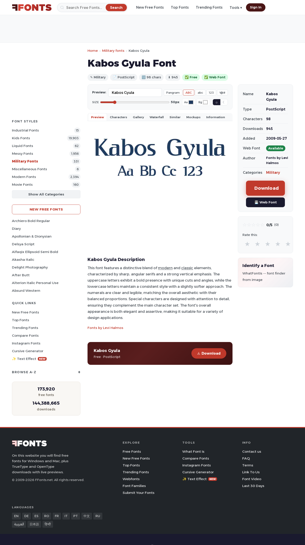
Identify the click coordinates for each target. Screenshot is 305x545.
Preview (97, 117)
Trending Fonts (209, 7)
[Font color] (191, 102)
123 (211, 92)
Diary (16, 228)
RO (46, 516)
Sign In (255, 7)
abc (200, 92)
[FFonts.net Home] (32, 7)
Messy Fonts (22, 153)
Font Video (251, 479)
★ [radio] (247, 244)
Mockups (193, 117)
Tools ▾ (236, 8)
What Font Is (193, 451)
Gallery (138, 117)
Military (273, 172)
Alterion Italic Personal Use (35, 283)
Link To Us (251, 472)
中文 (87, 516)
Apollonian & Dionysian (31, 236)
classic (187, 268)
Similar (175, 117)
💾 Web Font (265, 202)
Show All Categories (46, 194)
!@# (222, 92)
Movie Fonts (22, 184)
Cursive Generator (27, 351)
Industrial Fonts (25, 130)
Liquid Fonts (22, 146)
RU (97, 516)
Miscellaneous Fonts (29, 169)
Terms (247, 465)
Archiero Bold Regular (31, 221)
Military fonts (113, 50)
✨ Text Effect (29, 359)
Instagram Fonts (26, 343)
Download (209, 353)
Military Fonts (25, 161)
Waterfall (157, 117)
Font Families (134, 486)
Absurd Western (26, 290)
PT (75, 516)
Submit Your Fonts (138, 493)
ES (36, 516)
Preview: (99, 92)
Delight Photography (30, 267)
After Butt (21, 275)
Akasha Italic (23, 259)
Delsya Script (23, 244)
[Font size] (135, 102)
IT (66, 516)
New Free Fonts (150, 7)
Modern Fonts (24, 177)
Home (93, 50)
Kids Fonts (21, 138)
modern (165, 268)
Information (215, 117)
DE (26, 516)
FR (57, 516)
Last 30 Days (253, 486)
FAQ (246, 458)
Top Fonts (180, 7)
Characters (118, 117)
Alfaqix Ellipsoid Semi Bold (35, 252)
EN (16, 516)
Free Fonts (132, 451)
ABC (188, 92)
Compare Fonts (25, 335)
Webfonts (131, 479)
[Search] (92, 7)
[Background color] (205, 102)
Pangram (173, 92)
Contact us (251, 451)
